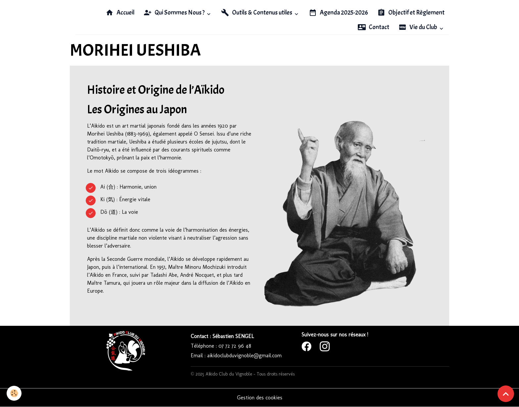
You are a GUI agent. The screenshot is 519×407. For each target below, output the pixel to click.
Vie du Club (418, 27)
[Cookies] (14, 393)
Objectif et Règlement (411, 13)
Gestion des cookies (259, 397)
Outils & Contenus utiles (257, 13)
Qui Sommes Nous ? (175, 13)
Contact (373, 27)
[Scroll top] (505, 393)
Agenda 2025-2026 (338, 13)
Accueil (120, 13)
